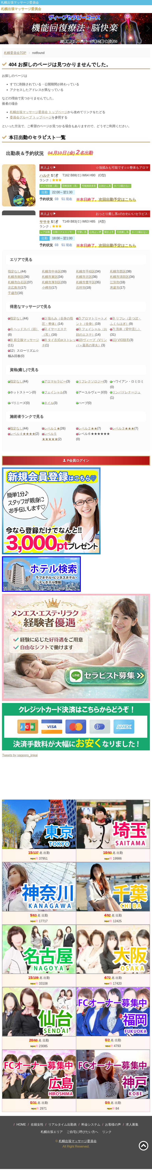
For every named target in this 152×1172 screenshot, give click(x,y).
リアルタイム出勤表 (62, 1127)
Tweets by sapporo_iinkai (20, 758)
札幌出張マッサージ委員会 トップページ (38, 112)
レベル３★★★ (123, 431)
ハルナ (44, 176)
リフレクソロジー (91, 384)
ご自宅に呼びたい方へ (82, 1134)
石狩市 (81, 290)
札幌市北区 (84, 279)
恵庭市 (114, 290)
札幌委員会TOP (15, 53)
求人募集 (132, 1127)
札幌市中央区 (51, 274)
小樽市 (46, 290)
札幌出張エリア (52, 1134)
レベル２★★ (87, 431)
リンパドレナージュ (126, 395)
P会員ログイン (76, 463)
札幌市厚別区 (51, 285)
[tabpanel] (76, 28)
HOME (21, 1127)
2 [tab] (76, 41)
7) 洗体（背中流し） (126, 332)
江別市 (114, 285)
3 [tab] (82, 41)
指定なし (14, 274)
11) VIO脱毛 (120, 343)
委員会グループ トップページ (31, 117)
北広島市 (14, 290)
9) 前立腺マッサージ (24, 343)
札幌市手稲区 (85, 274)
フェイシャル (53, 395)
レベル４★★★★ (22, 436)
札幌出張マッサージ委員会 (78, 1144)
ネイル (49, 406)
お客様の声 (113, 1127)
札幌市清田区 (119, 279)
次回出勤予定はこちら (117, 202)
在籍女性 (37, 1127)
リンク (107, 1134)
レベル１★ (52, 431)
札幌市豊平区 (85, 285)
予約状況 (46, 201)
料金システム (90, 1127)
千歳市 (12, 296)
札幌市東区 (50, 279)
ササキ (44, 223)
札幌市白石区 (17, 285)
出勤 (44, 194)
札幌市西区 (118, 274)
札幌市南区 (16, 279)
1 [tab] (70, 41)
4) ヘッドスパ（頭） (24, 332)
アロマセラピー (55, 384)
